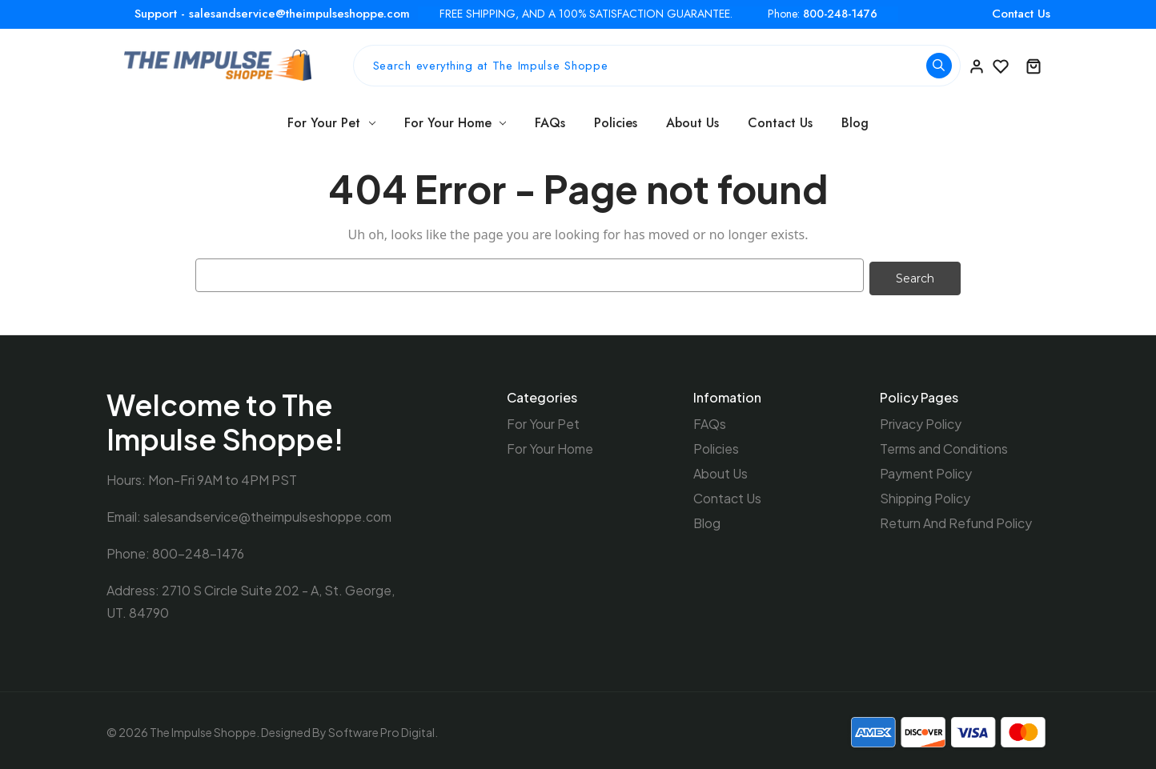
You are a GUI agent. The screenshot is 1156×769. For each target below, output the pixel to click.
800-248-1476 (840, 14)
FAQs (550, 123)
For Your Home (455, 123)
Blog (855, 123)
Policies (615, 123)
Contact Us (1021, 13)
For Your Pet (331, 123)
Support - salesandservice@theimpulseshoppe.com (272, 13)
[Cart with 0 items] (1033, 66)
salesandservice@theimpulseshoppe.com (267, 513)
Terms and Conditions (944, 445)
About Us (692, 123)
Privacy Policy (920, 420)
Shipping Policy (925, 495)
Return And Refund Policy (956, 519)
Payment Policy (926, 470)
